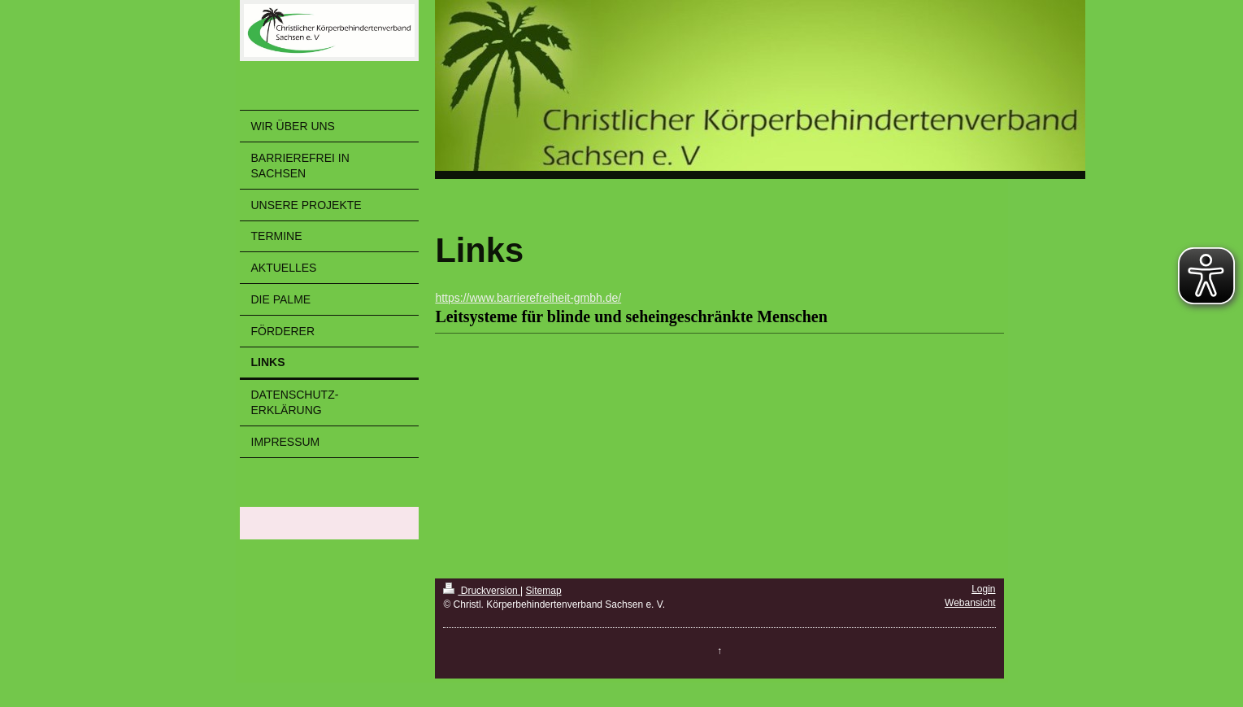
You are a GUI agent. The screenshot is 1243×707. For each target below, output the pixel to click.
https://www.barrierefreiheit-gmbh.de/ (528, 297)
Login (983, 589)
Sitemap (544, 590)
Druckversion (481, 590)
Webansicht (970, 603)
